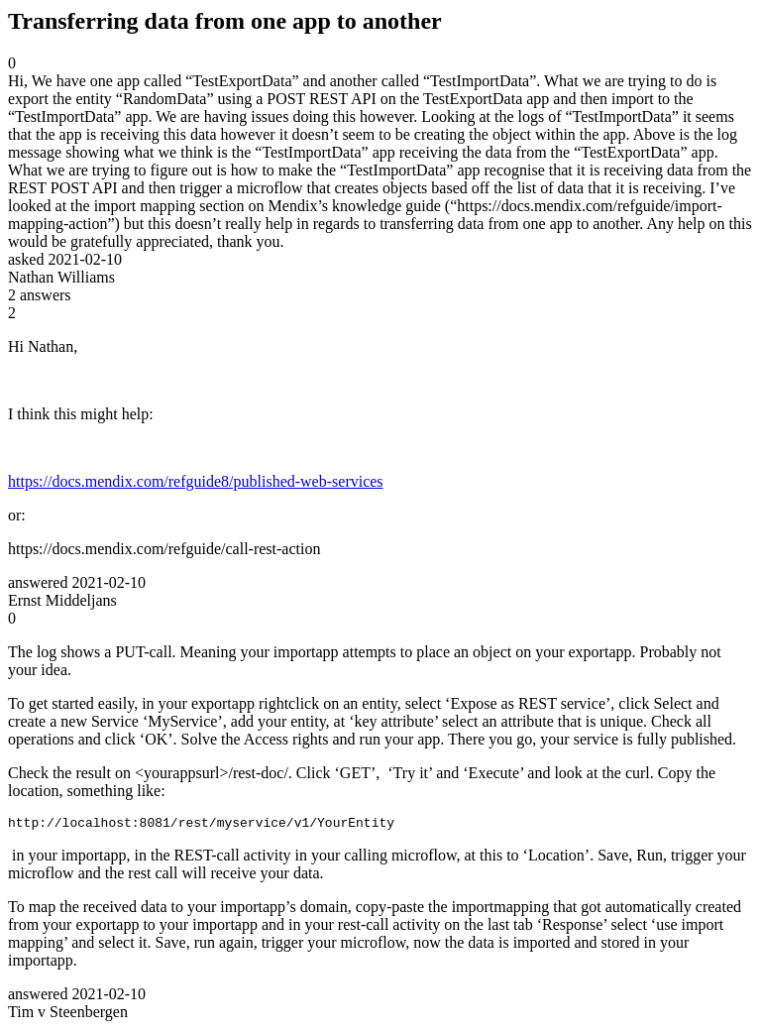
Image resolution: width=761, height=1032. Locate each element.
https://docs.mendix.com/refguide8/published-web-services (195, 481)
